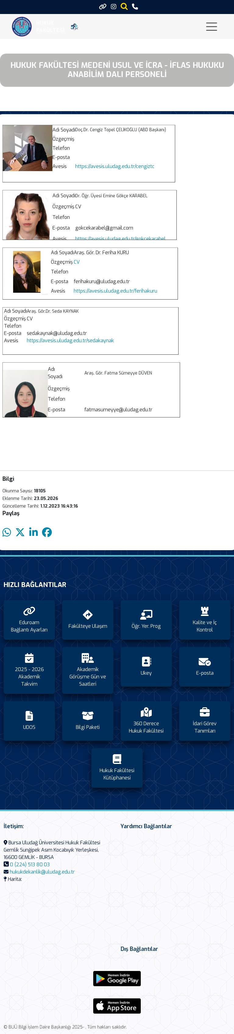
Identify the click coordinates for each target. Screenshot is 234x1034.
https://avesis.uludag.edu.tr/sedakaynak (70, 340)
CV (77, 262)
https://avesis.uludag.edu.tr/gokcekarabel (120, 239)
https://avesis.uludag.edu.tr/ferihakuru (115, 291)
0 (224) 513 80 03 (30, 864)
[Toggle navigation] (211, 27)
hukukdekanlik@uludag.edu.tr (42, 872)
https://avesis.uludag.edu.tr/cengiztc (114, 166)
